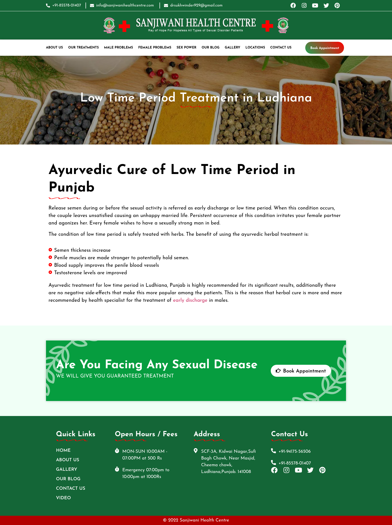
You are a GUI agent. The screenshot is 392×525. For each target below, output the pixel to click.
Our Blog (211, 47)
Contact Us (281, 47)
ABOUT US (54, 47)
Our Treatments (83, 47)
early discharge (190, 300)
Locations (255, 47)
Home (63, 450)
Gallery (232, 47)
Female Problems (154, 47)
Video (63, 498)
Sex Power (186, 47)
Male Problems (118, 47)
